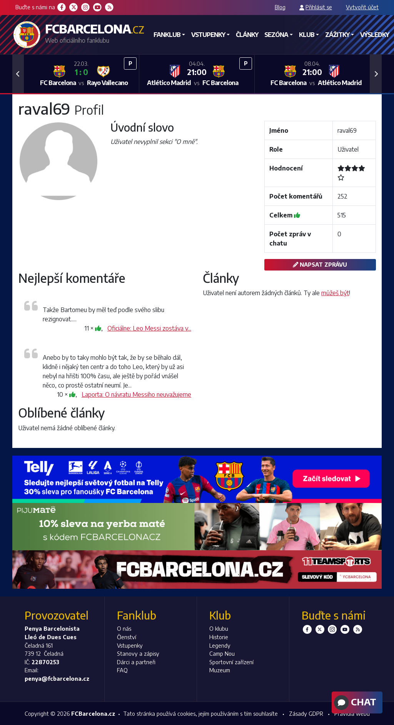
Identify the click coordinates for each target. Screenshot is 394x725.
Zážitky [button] (337, 34)
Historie (218, 636)
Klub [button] (306, 34)
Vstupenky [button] (208, 34)
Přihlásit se (319, 6)
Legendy (219, 645)
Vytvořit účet (362, 6)
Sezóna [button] (276, 34)
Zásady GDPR (306, 713)
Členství (126, 636)
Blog (280, 6)
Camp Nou (222, 653)
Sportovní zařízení (231, 661)
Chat (354, 702)
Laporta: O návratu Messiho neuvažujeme (136, 394)
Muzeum (219, 670)
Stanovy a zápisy (138, 653)
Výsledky (374, 34)
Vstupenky (130, 645)
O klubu (218, 628)
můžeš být (335, 293)
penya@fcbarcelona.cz (57, 678)
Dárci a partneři (136, 661)
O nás (124, 628)
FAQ (122, 670)
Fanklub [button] (167, 34)
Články (247, 34)
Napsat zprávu (320, 264)
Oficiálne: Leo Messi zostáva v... (149, 328)
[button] (18, 74)
